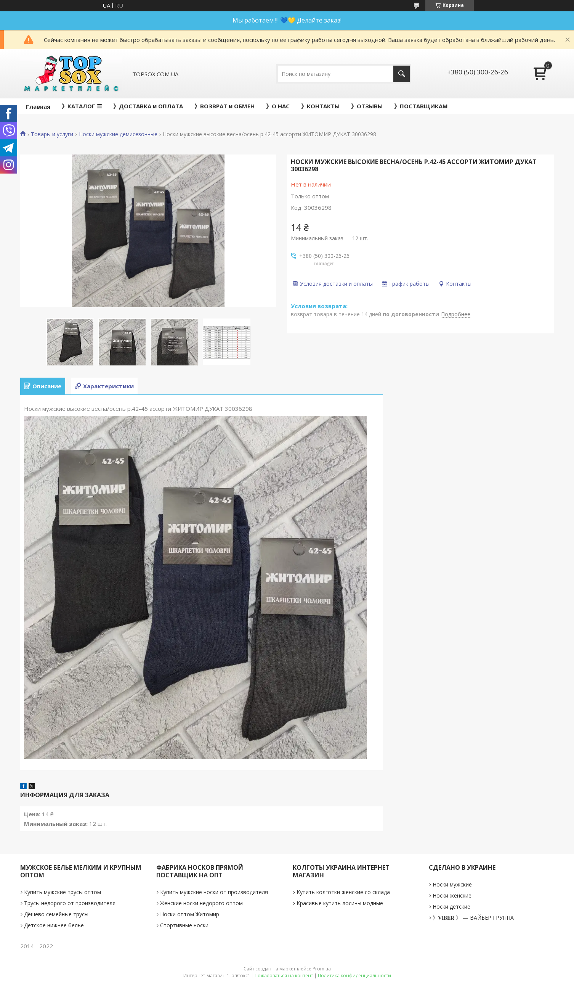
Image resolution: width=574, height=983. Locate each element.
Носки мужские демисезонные (118, 134)
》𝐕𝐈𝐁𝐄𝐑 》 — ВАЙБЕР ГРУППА (473, 917)
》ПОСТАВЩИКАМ (421, 106)
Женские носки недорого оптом (201, 903)
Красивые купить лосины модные (340, 903)
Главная (38, 106)
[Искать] (401, 74)
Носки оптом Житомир (189, 914)
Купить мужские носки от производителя (214, 892)
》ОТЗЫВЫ (367, 106)
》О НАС (278, 106)
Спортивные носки (184, 925)
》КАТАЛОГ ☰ (82, 106)
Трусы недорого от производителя (69, 903)
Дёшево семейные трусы (56, 914)
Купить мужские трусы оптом (62, 892)
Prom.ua (322, 968)
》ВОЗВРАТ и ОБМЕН (224, 106)
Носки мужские (452, 884)
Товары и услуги (52, 134)
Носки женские (452, 895)
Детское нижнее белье (54, 925)
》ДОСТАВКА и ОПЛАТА (148, 106)
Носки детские (451, 906)
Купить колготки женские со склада (343, 892)
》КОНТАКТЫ (320, 106)
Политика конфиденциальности (354, 975)
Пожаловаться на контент (284, 975)
